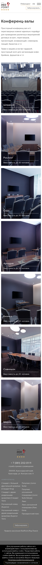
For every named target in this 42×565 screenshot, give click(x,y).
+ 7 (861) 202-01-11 (21, 463)
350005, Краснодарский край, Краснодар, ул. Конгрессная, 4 (21, 472)
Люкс (24, 501)
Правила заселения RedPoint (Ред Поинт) (21, 531)
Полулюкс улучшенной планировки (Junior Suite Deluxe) (30, 493)
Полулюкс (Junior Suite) (29, 484)
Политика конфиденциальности (21, 560)
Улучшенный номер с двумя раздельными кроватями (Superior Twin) (10, 514)
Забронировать (33, 8)
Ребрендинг (25, 4)
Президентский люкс (30, 514)
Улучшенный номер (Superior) (9, 505)
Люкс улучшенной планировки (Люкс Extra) (29, 507)
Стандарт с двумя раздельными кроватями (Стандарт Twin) (9, 496)
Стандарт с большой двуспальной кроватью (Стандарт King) (10, 486)
